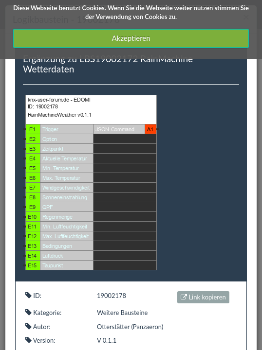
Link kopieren (203, 297)
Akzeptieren (131, 38)
